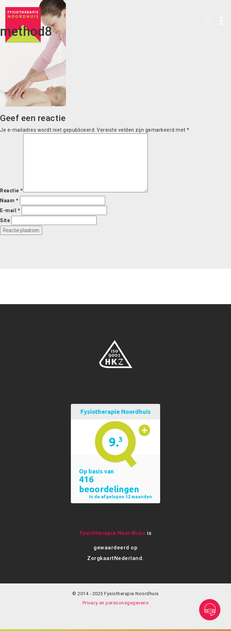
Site (5, 220)
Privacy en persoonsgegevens (116, 602)
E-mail (10, 210)
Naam (9, 200)
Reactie (11, 190)
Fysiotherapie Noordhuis (113, 533)
